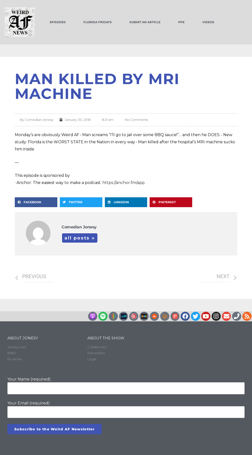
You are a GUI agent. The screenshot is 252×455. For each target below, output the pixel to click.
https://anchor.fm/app (123, 182)
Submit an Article (144, 22)
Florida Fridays (97, 22)
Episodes (58, 22)
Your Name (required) (126, 385)
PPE (181, 22)
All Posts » (79, 238)
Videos (208, 22)
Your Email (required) (126, 409)
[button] (36, 202)
